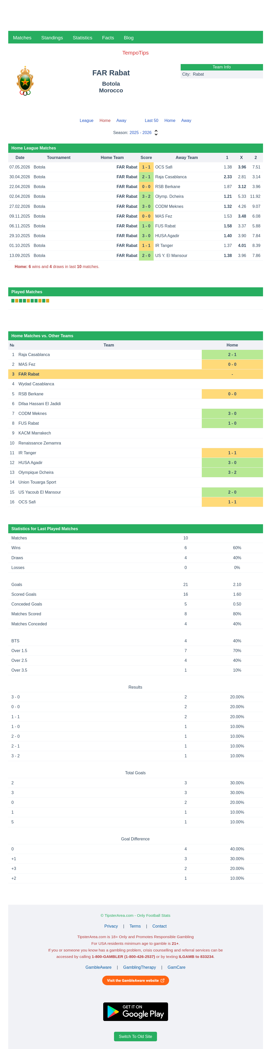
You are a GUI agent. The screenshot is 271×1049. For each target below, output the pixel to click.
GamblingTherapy (139, 967)
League (86, 120)
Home (170, 120)
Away (121, 120)
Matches (22, 37)
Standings (52, 37)
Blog (129, 37)
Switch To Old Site (135, 1036)
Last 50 (151, 120)
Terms (135, 926)
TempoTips (135, 53)
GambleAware (98, 967)
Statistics (82, 37)
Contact (159, 926)
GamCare (176, 967)
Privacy (111, 926)
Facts (108, 37)
